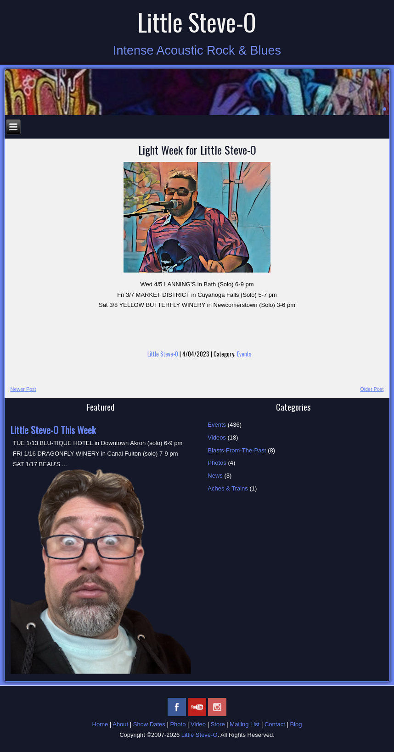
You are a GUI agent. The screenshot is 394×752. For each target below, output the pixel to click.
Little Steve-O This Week (53, 430)
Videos (217, 437)
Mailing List (244, 724)
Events (244, 353)
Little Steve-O (197, 21)
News (215, 475)
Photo (178, 724)
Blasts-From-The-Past (237, 450)
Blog (296, 724)
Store (218, 724)
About (120, 724)
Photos (217, 462)
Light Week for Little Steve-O (197, 149)
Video (198, 724)
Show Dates (149, 724)
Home (100, 724)
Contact (275, 724)
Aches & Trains (228, 488)
